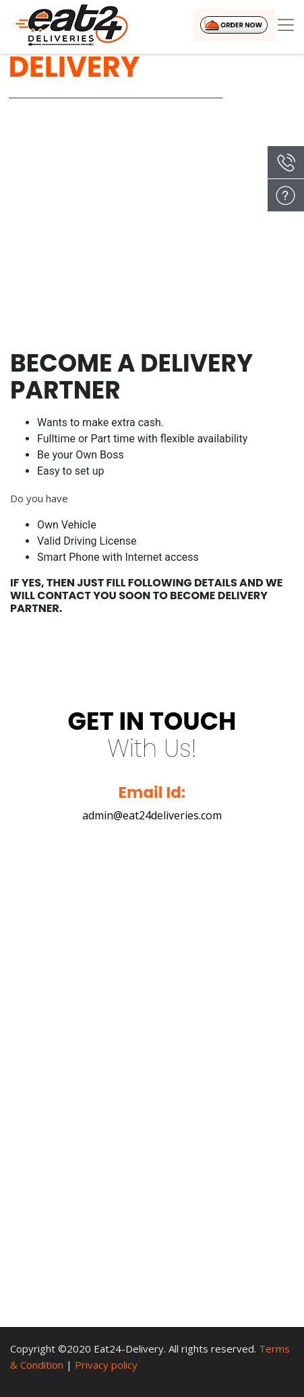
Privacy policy (106, 1364)
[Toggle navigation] (286, 25)
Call (286, 162)
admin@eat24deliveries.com (152, 815)
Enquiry (286, 195)
